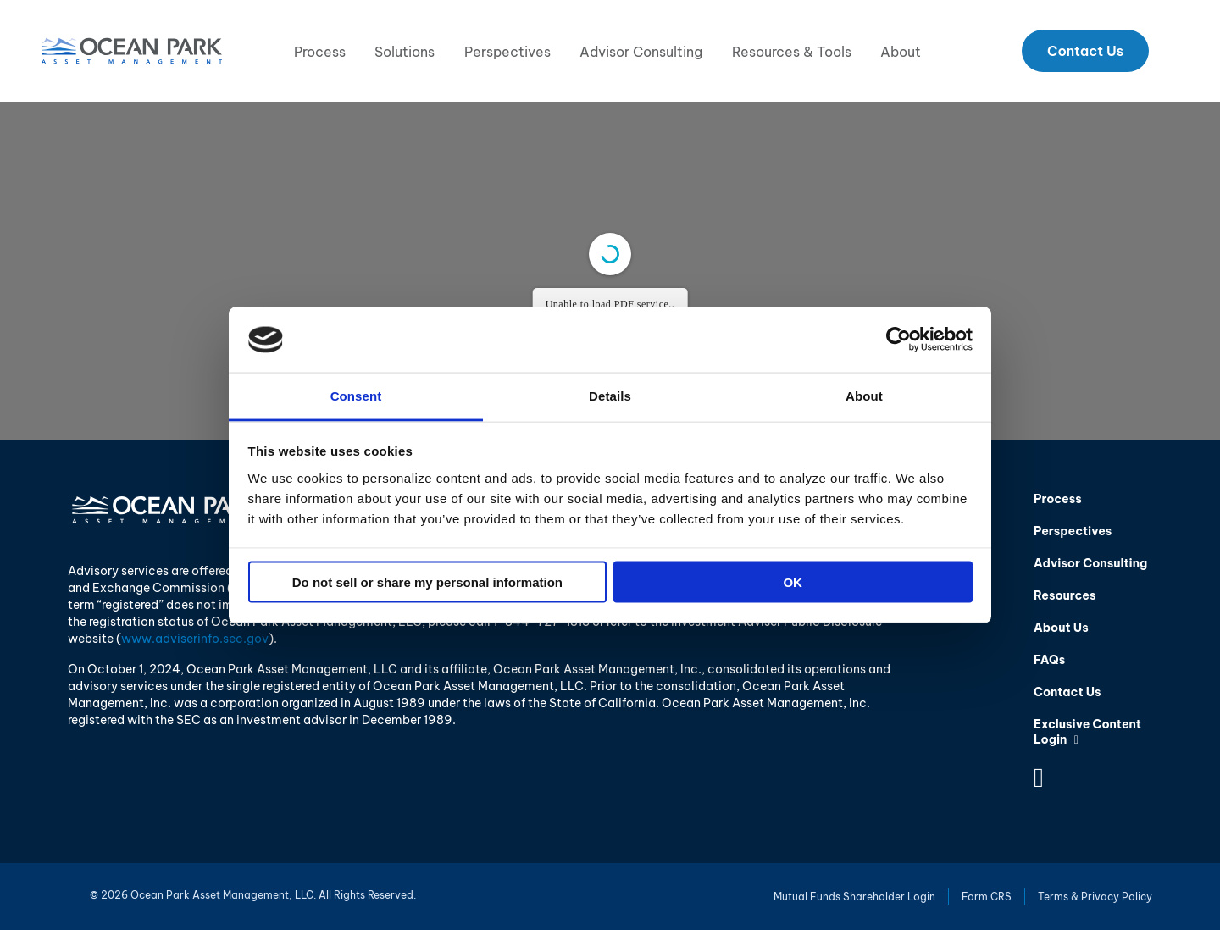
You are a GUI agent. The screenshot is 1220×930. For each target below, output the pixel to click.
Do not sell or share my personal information (427, 582)
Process (320, 51)
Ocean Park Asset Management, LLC (131, 51)
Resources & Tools (791, 51)
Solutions (404, 51)
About (900, 51)
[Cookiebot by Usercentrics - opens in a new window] (898, 339)
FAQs (1049, 659)
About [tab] (864, 395)
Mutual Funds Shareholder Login (854, 896)
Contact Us (1085, 50)
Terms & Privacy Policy (1095, 896)
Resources (1064, 595)
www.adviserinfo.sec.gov (195, 638)
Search (1174, 50)
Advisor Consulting (641, 51)
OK (792, 582)
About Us (1061, 627)
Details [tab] (610, 395)
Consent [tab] (356, 395)
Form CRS (987, 896)
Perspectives (507, 51)
